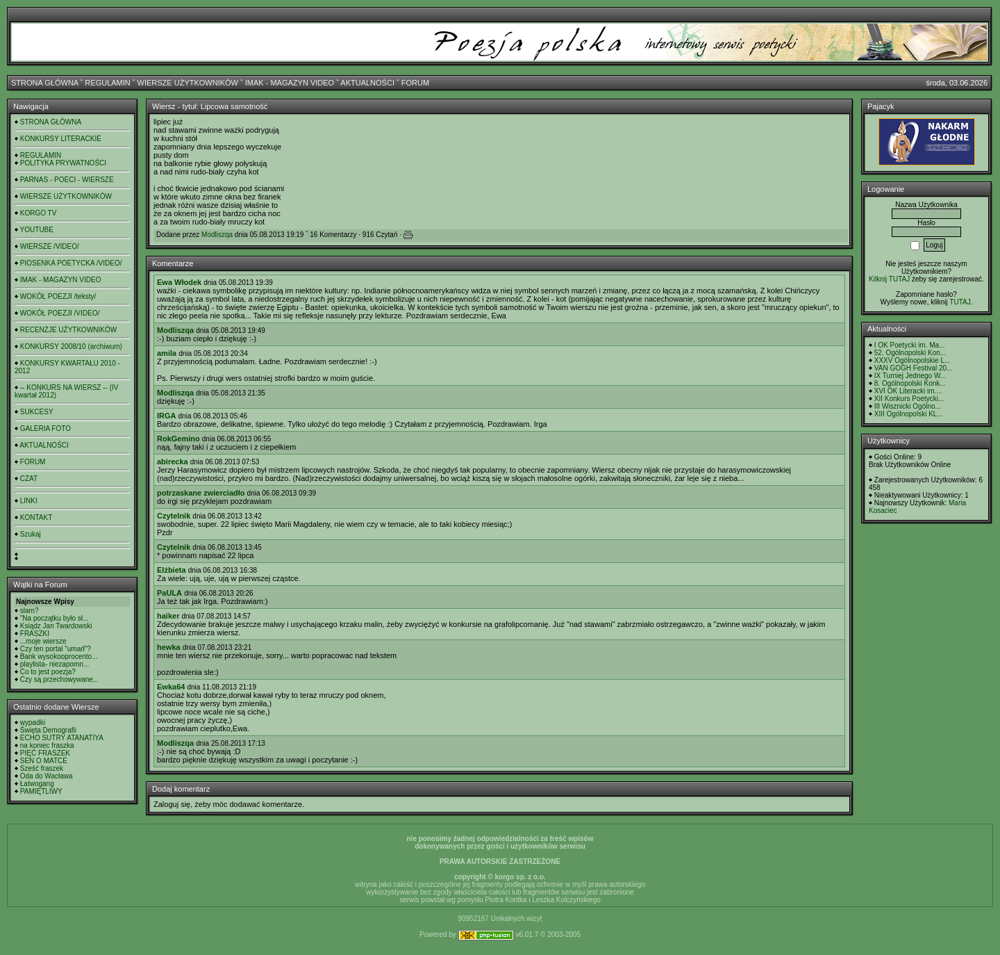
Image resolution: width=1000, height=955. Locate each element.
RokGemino (178, 438)
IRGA (166, 415)
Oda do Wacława (46, 776)
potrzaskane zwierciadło (201, 493)
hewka (169, 647)
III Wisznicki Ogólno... (907, 406)
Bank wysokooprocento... (59, 656)
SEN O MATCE (43, 761)
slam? (29, 610)
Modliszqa (217, 234)
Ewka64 (171, 687)
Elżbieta (171, 570)
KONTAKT (36, 517)
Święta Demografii (48, 730)
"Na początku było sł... (54, 618)
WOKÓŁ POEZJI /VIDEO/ (59, 313)
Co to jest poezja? (48, 672)
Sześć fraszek (41, 768)
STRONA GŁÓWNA (44, 83)
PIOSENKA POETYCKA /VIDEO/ (71, 263)
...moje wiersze (43, 641)
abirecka (172, 461)
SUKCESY (36, 412)
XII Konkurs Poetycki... (909, 398)
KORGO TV (38, 213)
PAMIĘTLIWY (41, 791)
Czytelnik (173, 516)
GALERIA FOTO (45, 428)
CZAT (29, 478)
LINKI (29, 501)
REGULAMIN (107, 83)
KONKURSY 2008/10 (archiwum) (71, 346)
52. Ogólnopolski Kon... (910, 353)
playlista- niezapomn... (55, 664)
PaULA (169, 593)
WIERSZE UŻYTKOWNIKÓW (188, 83)
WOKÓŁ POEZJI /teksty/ (58, 296)
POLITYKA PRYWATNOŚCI (63, 163)
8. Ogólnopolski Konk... (910, 383)
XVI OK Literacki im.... (908, 391)
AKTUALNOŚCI (367, 83)
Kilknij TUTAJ (889, 279)
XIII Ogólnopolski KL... (908, 414)
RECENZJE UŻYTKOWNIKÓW (68, 330)
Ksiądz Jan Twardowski (56, 626)
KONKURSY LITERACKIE (60, 138)
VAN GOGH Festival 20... (913, 368)
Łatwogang (37, 783)
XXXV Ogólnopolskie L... (912, 360)
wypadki (32, 722)
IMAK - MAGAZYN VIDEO (289, 83)
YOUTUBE (36, 230)
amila (166, 353)
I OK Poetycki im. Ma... (909, 345)
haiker (168, 616)
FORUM (415, 83)
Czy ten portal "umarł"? (55, 649)
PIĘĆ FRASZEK (45, 753)
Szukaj (30, 534)
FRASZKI (34, 633)
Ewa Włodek (179, 282)
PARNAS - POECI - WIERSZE (67, 179)
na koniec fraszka (47, 745)
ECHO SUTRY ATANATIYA (61, 738)
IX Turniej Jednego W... (910, 375)
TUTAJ (959, 302)
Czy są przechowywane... (59, 679)
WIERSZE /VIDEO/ (49, 246)
